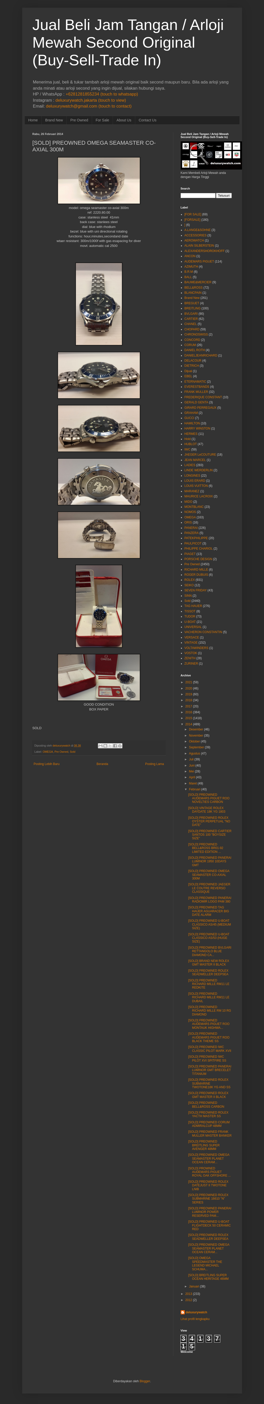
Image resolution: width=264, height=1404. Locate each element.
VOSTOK (191, 653)
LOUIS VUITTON (196, 486)
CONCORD (192, 340)
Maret (193, 783)
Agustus (194, 753)
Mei (191, 771)
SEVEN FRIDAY (196, 590)
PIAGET (190, 554)
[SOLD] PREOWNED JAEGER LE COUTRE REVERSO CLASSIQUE (209, 888)
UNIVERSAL (193, 627)
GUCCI (189, 418)
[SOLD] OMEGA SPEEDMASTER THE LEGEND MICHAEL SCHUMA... (205, 1263)
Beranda (102, 764)
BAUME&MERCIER (198, 282)
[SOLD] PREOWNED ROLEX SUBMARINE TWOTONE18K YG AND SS (209, 1083)
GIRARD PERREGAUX (200, 408)
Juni (191, 765)
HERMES (191, 434)
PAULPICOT (193, 543)
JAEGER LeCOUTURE (200, 454)
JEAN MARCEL (195, 460)
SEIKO (189, 585)
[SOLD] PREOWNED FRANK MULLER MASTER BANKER (210, 1133)
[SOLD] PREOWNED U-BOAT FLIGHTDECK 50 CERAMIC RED (209, 1225)
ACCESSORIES (196, 235)
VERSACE (192, 637)
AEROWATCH (194, 240)
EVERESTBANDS (197, 387)
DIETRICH (192, 366)
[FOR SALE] (193, 214)
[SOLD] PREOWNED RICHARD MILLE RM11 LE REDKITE (208, 984)
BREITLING (193, 308)
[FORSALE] (193, 220)
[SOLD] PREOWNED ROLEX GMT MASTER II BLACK (208, 1094)
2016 (188, 712)
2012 (188, 1300)
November (196, 735)
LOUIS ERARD (195, 481)
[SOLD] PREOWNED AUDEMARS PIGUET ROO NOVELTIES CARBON (208, 798)
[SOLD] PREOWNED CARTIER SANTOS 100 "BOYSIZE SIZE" (209, 834)
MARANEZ (192, 491)
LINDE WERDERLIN (199, 470)
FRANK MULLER (196, 392)
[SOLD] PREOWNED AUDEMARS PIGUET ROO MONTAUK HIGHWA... (208, 1024)
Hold (188, 439)
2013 (188, 1294)
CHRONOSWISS (196, 334)
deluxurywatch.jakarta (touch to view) (90, 100)
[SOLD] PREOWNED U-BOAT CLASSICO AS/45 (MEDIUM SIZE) (209, 924)
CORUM (190, 345)
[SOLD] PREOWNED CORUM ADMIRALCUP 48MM (208, 1124)
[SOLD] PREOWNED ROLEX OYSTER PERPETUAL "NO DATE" (209, 821)
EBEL (188, 376)
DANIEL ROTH (195, 350)
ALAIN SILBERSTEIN (199, 245)
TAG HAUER (193, 606)
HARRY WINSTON (197, 428)
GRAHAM (191, 413)
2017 (188, 706)
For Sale (102, 120)
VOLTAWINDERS (197, 648)
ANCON (190, 256)
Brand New (54, 120)
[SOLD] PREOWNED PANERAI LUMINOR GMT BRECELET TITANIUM (209, 1070)
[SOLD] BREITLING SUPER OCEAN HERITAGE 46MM (208, 1277)
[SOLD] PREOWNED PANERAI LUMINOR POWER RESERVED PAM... (209, 1212)
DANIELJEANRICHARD (201, 355)
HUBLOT (191, 444)
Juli (191, 759)
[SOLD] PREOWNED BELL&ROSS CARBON (206, 1104)
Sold (72, 751)
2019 (188, 694)
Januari (194, 1286)
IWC (187, 449)
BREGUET (192, 303)
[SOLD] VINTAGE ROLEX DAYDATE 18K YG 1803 (206, 809)
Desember (196, 729)
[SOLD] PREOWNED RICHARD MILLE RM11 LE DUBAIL (208, 997)
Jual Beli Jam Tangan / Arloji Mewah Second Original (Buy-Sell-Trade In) (128, 42)
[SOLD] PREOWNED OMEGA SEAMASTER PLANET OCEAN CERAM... (208, 1158)
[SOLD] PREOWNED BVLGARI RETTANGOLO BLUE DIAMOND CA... (209, 951)
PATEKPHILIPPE (196, 538)
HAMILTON (192, 423)
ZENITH (190, 658)
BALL (188, 277)
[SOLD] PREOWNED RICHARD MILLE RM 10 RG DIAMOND (209, 1010)
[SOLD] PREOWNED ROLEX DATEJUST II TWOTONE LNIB (208, 1185)
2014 (188, 724)
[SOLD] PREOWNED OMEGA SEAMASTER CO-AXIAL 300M (208, 874)
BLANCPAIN (193, 293)
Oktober (194, 741)
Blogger (145, 1381)
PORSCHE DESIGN (198, 559)
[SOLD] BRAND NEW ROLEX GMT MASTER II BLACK (208, 962)
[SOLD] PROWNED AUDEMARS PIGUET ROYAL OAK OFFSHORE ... (209, 1172)
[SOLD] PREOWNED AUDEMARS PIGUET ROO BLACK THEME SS (208, 1037)
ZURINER (191, 663)
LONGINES (192, 475)
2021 (188, 682)
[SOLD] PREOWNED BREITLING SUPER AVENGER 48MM (204, 1145)
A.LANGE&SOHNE (198, 230)
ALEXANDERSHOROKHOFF (205, 251)
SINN (188, 596)
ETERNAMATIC (195, 381)
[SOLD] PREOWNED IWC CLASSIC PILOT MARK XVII (209, 1048)
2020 (188, 688)
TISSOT (190, 611)
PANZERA (192, 533)
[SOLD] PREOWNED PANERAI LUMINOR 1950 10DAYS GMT (209, 861)
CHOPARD (192, 329)
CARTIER (191, 319)
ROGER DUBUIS (196, 575)
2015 (188, 718)
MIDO (188, 502)
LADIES (190, 465)
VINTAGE (191, 642)
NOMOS (190, 512)
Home (33, 120)
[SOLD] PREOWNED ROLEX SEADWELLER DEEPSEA (208, 972)
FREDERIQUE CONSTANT (203, 397)
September (196, 747)
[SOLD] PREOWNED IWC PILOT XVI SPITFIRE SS (207, 1058)
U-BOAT (190, 622)
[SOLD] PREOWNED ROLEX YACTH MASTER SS (208, 1114)
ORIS (188, 522)
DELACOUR (193, 360)
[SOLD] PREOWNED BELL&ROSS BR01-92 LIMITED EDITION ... (205, 848)
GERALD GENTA (196, 402)
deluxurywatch (196, 1312)
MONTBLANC (194, 507)
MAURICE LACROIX (199, 496)
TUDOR (190, 616)
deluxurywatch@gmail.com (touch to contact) (89, 106)
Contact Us (147, 120)
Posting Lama (154, 764)
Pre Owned (79, 120)
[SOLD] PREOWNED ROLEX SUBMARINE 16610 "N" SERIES (208, 1198)
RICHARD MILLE (196, 569)
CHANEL (191, 324)
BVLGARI (191, 314)
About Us (124, 120)
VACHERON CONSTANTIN (203, 632)
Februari (194, 789)
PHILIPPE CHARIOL (199, 548)
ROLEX (190, 580)
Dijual (188, 371)
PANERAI (191, 528)
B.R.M (189, 272)
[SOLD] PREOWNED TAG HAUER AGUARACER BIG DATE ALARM (208, 911)
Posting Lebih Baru (47, 764)
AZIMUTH (191, 266)
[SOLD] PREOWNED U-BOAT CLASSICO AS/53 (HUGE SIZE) (208, 938)
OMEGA (48, 751)
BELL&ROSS (194, 287)
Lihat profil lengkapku (195, 1319)
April (192, 777)
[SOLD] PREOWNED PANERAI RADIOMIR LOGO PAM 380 (209, 899)
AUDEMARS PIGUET (199, 261)
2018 (188, 700)
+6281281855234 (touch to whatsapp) (102, 94)
